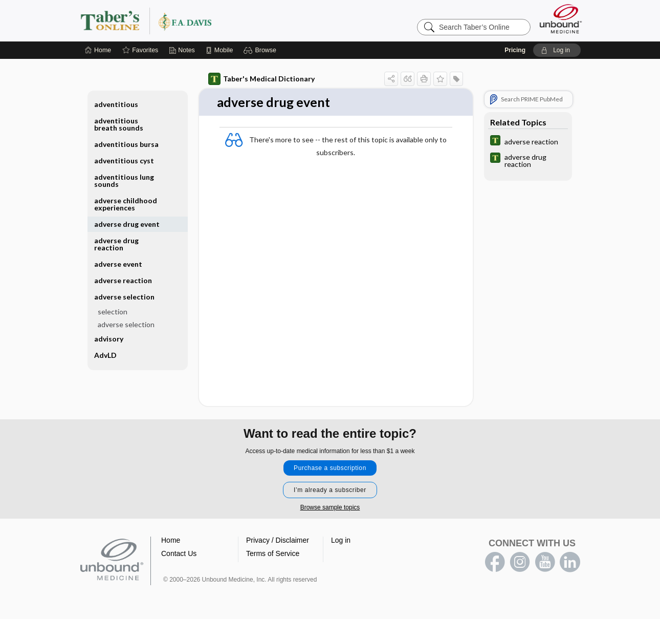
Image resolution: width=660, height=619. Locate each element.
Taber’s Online (207, 20)
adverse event (118, 264)
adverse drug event (127, 224)
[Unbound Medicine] (560, 19)
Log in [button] (340, 541)
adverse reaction (123, 280)
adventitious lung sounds (124, 180)
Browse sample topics (330, 507)
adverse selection (124, 296)
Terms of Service (272, 554)
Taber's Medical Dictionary (261, 79)
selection (112, 311)
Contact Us (178, 554)
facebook (495, 562)
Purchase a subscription (330, 468)
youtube (545, 562)
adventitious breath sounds (118, 124)
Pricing (514, 50)
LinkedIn (570, 562)
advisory (108, 338)
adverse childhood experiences (125, 204)
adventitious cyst (124, 160)
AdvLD (105, 355)
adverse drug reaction (116, 244)
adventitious (116, 104)
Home (170, 541)
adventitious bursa (126, 144)
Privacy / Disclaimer (277, 541)
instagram (520, 562)
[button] (261, 50)
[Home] (98, 50)
